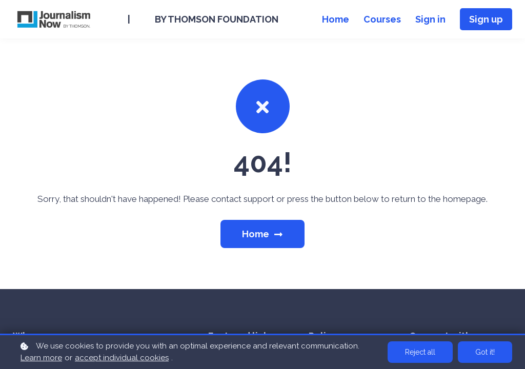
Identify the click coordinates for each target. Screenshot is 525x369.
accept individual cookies (122, 357)
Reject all (420, 352)
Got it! (485, 352)
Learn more (41, 357)
